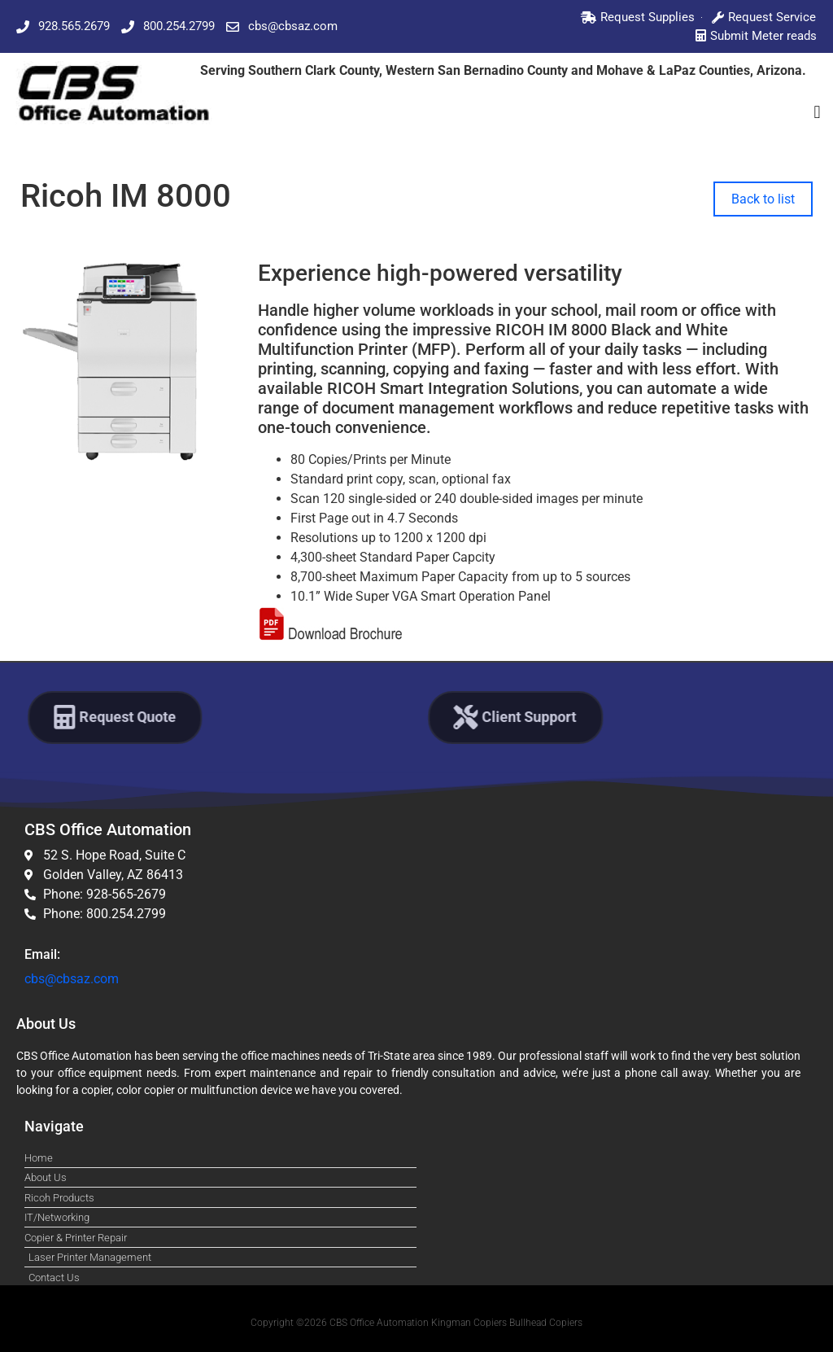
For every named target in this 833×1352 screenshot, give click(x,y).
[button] (817, 111)
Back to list (763, 199)
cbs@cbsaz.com (71, 979)
